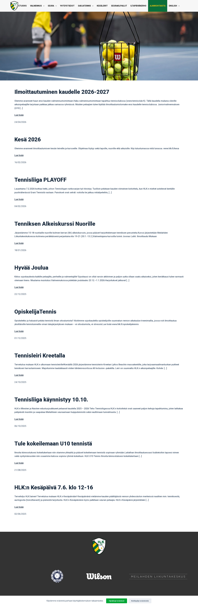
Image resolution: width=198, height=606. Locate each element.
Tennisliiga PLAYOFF (40, 180)
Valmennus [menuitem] (38, 6)
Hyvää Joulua (31, 267)
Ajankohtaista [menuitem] (157, 6)
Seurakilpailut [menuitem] (119, 6)
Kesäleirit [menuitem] (102, 6)
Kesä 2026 (27, 139)
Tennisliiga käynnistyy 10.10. (51, 399)
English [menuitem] (175, 6)
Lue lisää (19, 115)
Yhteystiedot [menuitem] (67, 6)
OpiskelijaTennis (35, 312)
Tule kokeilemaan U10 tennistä (53, 443)
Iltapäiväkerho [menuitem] (138, 6)
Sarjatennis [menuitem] (86, 6)
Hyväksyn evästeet (116, 601)
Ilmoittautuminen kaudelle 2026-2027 (61, 92)
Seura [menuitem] (53, 6)
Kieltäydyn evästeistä (140, 601)
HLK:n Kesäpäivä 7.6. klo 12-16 (53, 487)
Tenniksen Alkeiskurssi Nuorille (54, 224)
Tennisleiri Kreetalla (39, 355)
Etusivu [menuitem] (22, 6)
